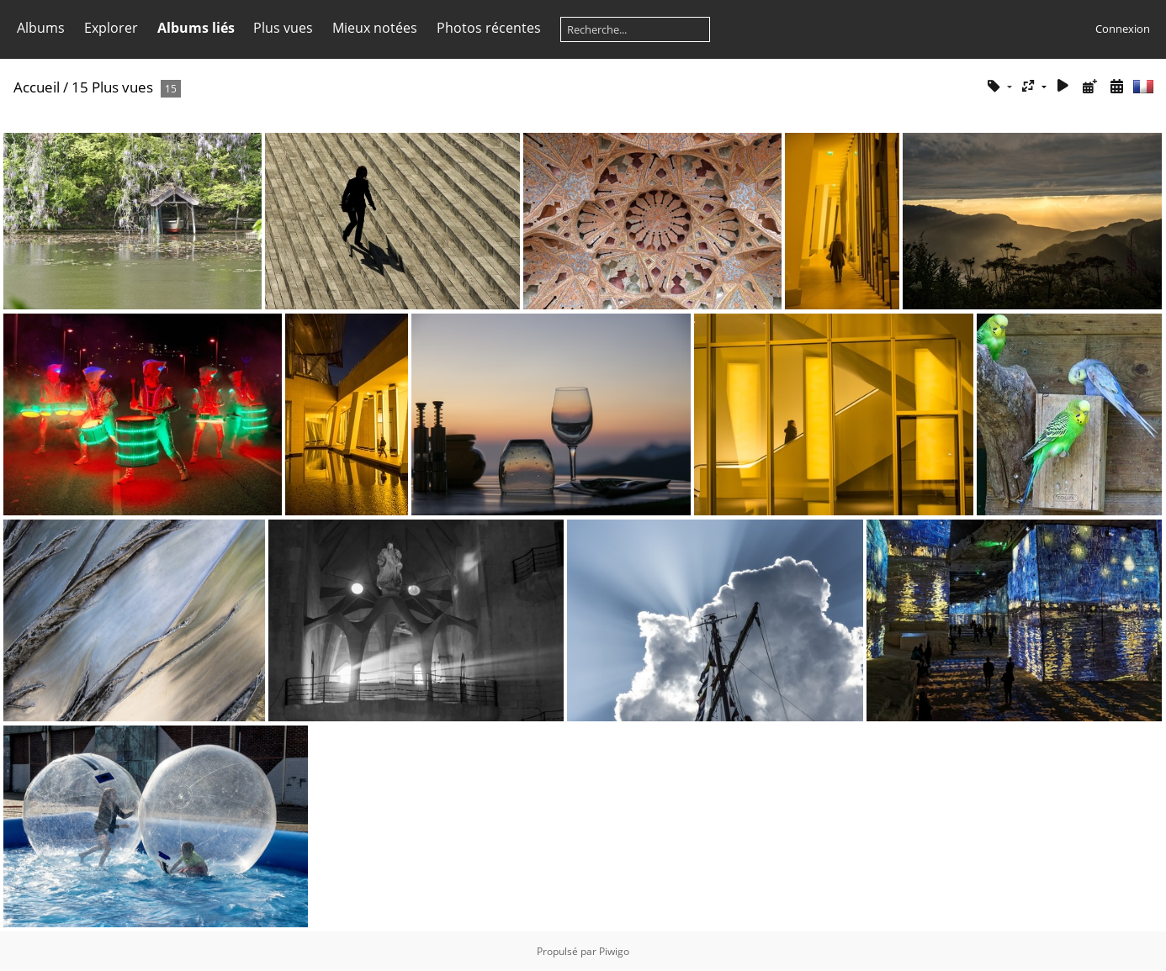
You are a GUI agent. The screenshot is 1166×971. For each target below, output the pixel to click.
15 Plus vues (112, 87)
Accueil (36, 87)
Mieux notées (374, 27)
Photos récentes (489, 27)
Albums (41, 27)
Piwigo (614, 951)
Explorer (111, 27)
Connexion (1122, 28)
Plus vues (283, 27)
